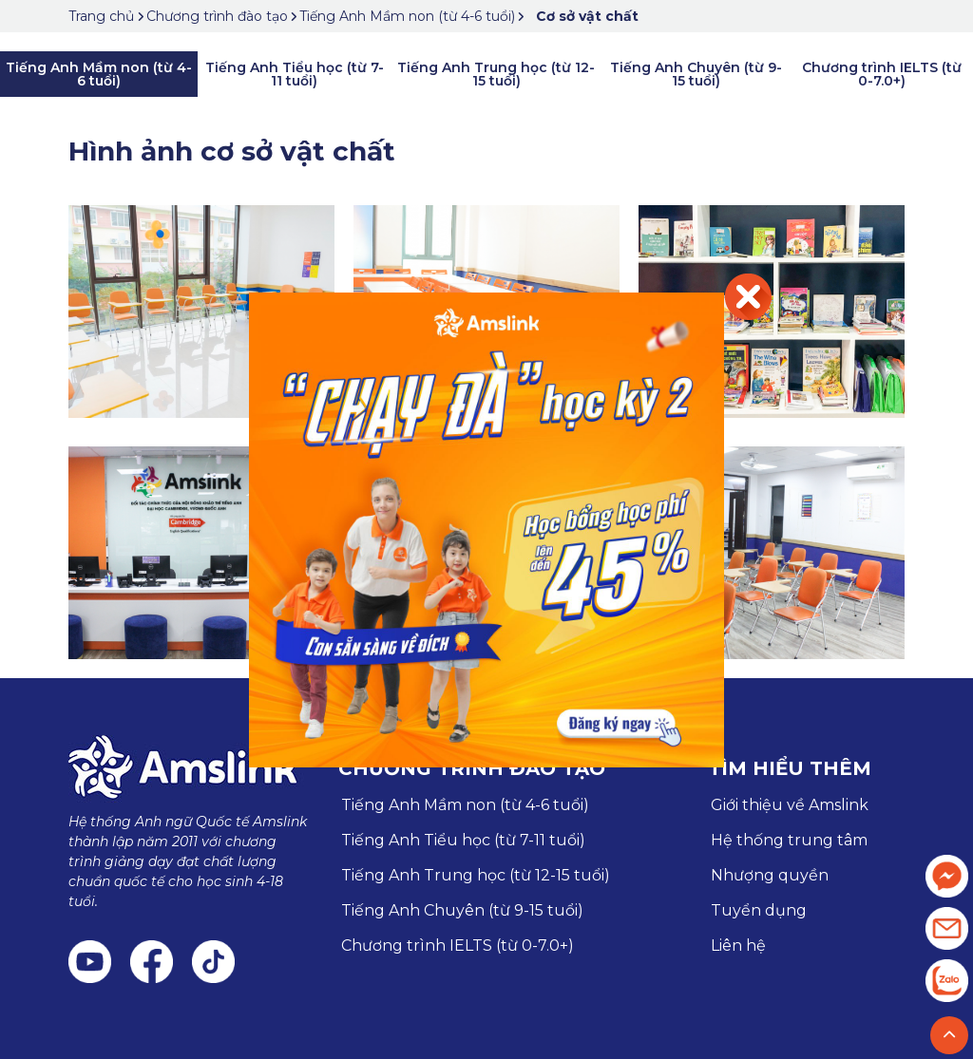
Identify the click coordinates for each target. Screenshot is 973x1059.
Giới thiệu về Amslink (789, 805)
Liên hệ (738, 945)
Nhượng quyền (770, 875)
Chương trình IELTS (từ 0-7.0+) (882, 74)
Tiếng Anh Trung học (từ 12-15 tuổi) (496, 74)
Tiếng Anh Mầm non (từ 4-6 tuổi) (407, 16)
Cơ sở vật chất (587, 16)
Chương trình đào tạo (217, 16)
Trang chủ (103, 16)
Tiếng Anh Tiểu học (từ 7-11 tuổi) (294, 74)
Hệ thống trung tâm (789, 840)
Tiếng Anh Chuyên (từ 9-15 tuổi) (696, 74)
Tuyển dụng (759, 910)
